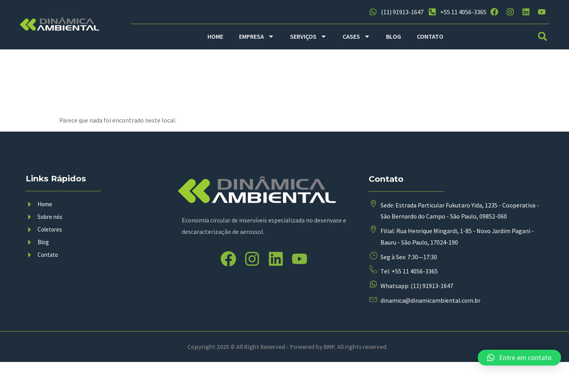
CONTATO (430, 36)
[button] (542, 36)
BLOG (393, 36)
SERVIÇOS (308, 36)
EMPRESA (256, 36)
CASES (356, 36)
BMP (329, 360)
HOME (215, 36)
